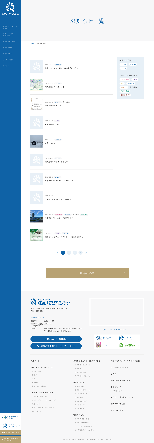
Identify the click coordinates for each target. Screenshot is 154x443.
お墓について (36, 371)
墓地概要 (35, 382)
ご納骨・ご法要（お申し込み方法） (44, 400)
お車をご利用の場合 (82, 419)
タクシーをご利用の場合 (83, 426)
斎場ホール (79, 397)
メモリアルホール (81, 394)
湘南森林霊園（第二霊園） (121, 380)
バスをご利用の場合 (82, 422)
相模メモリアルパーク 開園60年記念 (125, 361)
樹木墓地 (133, 87)
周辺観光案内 (79, 408)
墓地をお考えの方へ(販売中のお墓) (87, 361)
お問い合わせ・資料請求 (9, 432)
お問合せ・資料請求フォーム (122, 397)
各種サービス (36, 411)
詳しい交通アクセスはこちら (114, 329)
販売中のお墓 (87, 273)
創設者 (34, 375)
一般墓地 (78, 368)
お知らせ (130, 83)
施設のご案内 (78, 382)
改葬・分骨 (36, 404)
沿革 (33, 379)
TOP (32, 43)
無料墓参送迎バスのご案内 (84, 430)
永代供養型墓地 (80, 372)
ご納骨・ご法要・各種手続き (41, 392)
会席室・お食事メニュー (83, 390)
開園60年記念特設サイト (10, 417)
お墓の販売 (125, 79)
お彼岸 (134, 79)
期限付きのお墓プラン (83, 376)
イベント (124, 87)
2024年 (123, 68)
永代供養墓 (125, 91)
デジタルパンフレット (9, 425)
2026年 (123, 64)
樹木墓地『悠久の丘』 (83, 365)
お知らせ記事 (117, 391)
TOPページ (35, 361)
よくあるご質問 (117, 410)
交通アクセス (78, 415)
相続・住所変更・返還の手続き (43, 408)
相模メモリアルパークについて (42, 367)
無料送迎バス (125, 95)
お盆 (122, 83)
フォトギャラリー (81, 405)
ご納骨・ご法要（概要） (40, 396)
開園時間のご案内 (81, 401)
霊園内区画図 (79, 386)
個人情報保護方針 (118, 404)
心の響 (101, 345)
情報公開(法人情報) (39, 386)
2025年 (133, 64)
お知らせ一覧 (116, 387)
